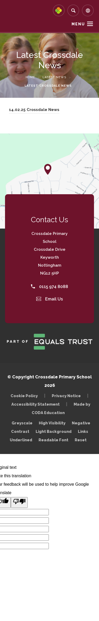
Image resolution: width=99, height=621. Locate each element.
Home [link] (30, 77)
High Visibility (52, 423)
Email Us (49, 299)
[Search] (73, 10)
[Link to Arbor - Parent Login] (59, 10)
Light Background (54, 431)
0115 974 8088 (49, 286)
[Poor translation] (19, 502)
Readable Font (53, 440)
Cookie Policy (24, 395)
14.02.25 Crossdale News (34, 110)
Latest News (54, 77)
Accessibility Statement (35, 404)
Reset (81, 440)
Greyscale (22, 423)
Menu (78, 24)
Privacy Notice (66, 395)
